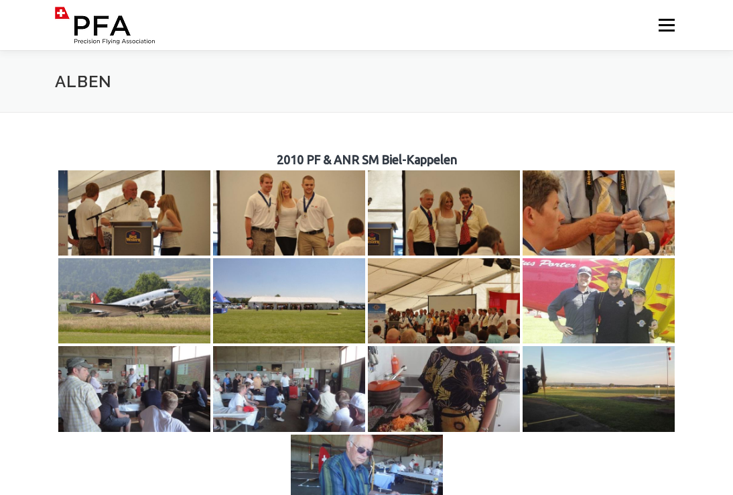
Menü (666, 25)
